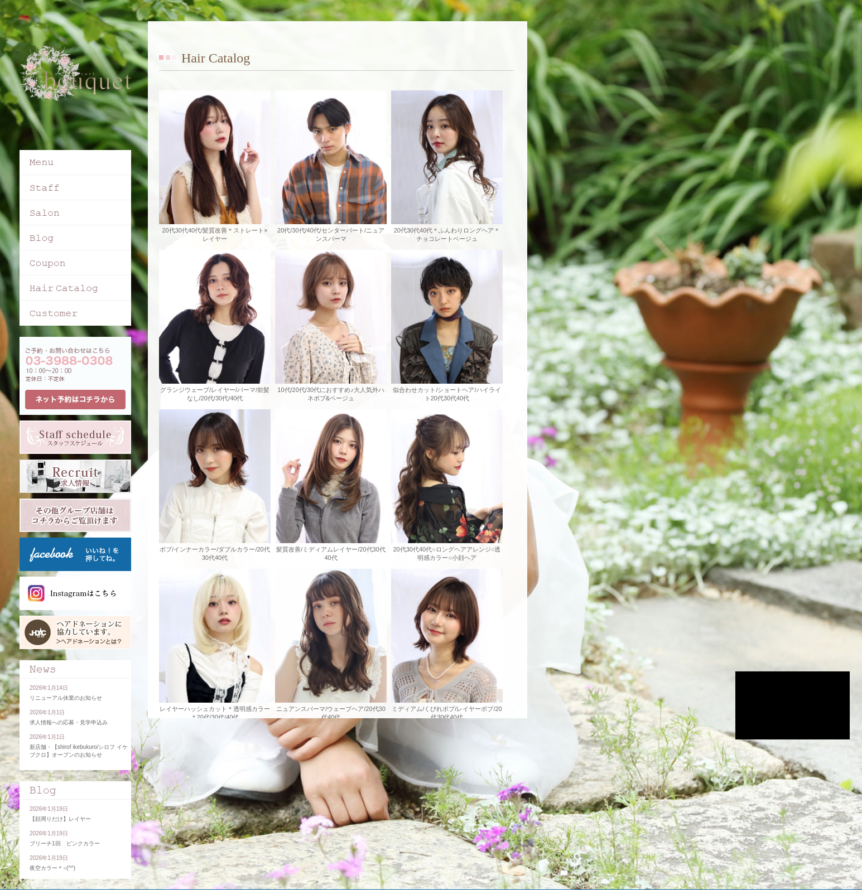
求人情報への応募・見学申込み (69, 722)
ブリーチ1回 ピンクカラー (65, 843)
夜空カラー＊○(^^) (52, 868)
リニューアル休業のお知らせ (66, 698)
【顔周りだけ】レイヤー (60, 819)
